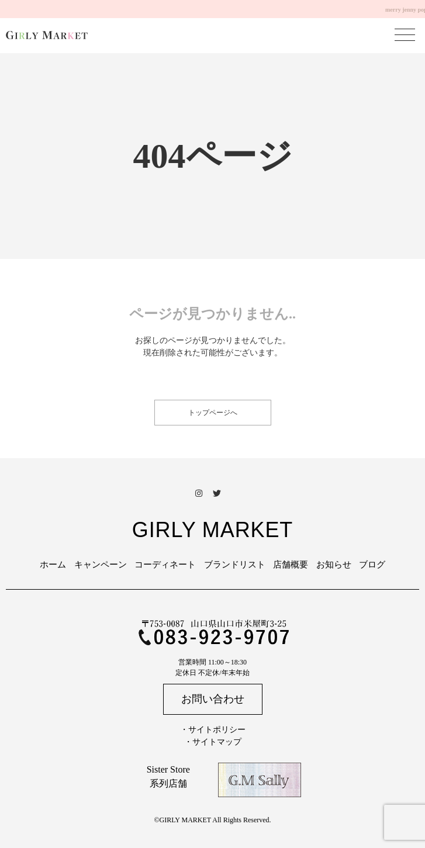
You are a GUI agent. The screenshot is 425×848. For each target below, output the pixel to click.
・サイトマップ (212, 742)
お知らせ (333, 564)
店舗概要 (290, 564)
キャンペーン (100, 564)
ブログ (372, 564)
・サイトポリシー (213, 729)
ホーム (53, 564)
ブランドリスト (234, 564)
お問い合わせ (212, 699)
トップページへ (212, 413)
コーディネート (165, 564)
